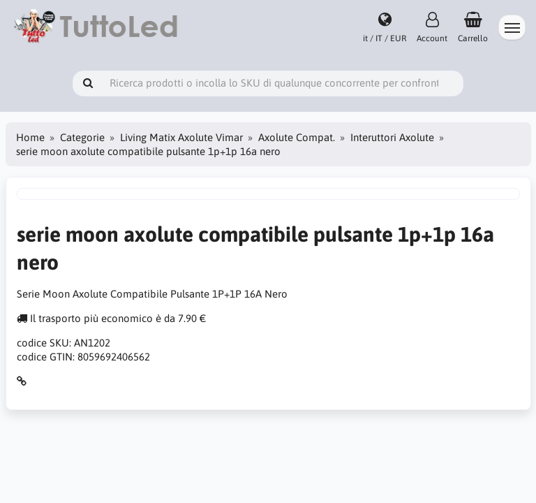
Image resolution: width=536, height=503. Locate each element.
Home (30, 137)
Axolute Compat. (296, 137)
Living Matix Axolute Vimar (181, 137)
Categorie (82, 137)
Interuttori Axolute (392, 137)
